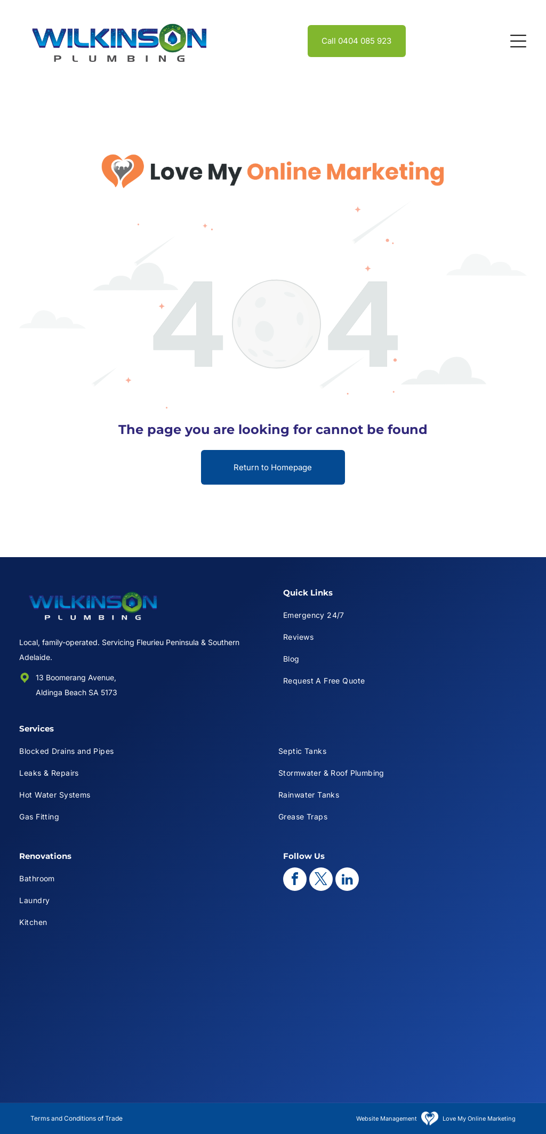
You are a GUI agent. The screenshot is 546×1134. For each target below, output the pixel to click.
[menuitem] (405, 615)
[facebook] (295, 880)
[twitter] (321, 880)
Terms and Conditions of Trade (76, 1118)
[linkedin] (347, 880)
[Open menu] (518, 41)
